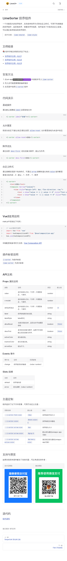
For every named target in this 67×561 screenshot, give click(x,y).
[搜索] (53, 4)
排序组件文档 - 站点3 (13, 63)
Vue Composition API (33, 243)
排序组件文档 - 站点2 (13, 60)
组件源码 (6, 519)
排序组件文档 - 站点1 (13, 56)
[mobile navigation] (60, 3)
